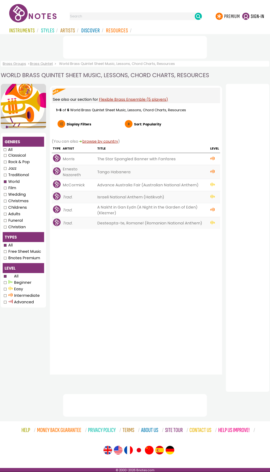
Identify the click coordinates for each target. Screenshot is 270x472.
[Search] (198, 16)
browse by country (100, 141)
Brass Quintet (41, 63)
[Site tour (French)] (128, 450)
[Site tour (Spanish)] (159, 450)
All (10, 149)
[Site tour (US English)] (118, 450)
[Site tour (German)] (170, 450)
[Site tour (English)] (108, 450)
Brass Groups (14, 63)
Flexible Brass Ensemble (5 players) (133, 99)
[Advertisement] (135, 46)
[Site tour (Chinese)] (149, 450)
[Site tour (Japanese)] (139, 450)
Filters (79, 124)
